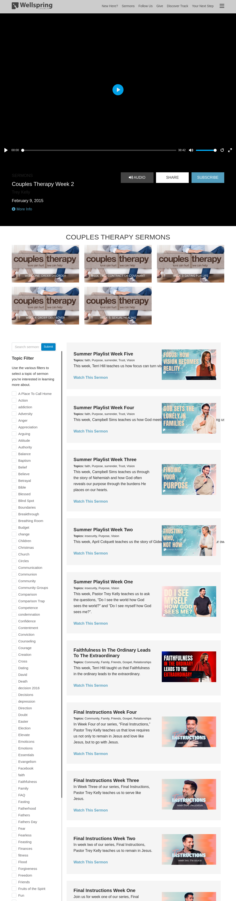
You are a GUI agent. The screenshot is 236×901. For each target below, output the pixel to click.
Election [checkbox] (24, 728)
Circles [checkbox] (23, 561)
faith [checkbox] (21, 775)
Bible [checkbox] (22, 487)
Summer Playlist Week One (103, 581)
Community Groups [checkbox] (33, 588)
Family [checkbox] (23, 788)
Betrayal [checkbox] (24, 481)
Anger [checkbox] (22, 420)
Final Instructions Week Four (105, 712)
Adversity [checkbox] (25, 414)
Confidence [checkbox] (27, 621)
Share (172, 177)
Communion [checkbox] (27, 574)
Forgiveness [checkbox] (27, 869)
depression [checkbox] (26, 701)
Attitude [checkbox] (24, 440)
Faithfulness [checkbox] (27, 782)
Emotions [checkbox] (25, 748)
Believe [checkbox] (24, 474)
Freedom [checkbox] (25, 875)
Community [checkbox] (27, 581)
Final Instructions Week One (105, 890)
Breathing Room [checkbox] (30, 521)
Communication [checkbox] (30, 568)
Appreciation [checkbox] (27, 427)
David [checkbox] (22, 675)
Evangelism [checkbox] (27, 762)
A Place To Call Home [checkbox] (35, 394)
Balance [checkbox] (24, 454)
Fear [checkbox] (21, 828)
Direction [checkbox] (25, 708)
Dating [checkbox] (23, 668)
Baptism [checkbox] (24, 460)
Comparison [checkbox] (27, 594)
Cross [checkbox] (22, 661)
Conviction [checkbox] (26, 634)
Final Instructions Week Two (104, 838)
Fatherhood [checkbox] (27, 808)
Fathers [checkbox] (24, 815)
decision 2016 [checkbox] (29, 688)
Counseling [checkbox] (26, 641)
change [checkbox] (24, 534)
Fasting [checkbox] (24, 802)
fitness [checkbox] (23, 855)
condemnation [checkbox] (29, 614)
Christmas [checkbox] (26, 547)
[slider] (98, 150)
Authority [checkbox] (25, 447)
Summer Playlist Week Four (104, 407)
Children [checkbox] (24, 541)
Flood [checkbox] (22, 862)
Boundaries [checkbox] (27, 507)
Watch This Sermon (91, 377)
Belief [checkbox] (22, 467)
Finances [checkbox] (25, 848)
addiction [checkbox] (25, 407)
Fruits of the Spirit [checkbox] (31, 889)
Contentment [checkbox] (28, 628)
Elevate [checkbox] (24, 735)
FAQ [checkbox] (21, 795)
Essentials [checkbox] (26, 755)
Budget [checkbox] (23, 527)
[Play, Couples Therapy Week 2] (6, 150)
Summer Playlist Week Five (103, 353)
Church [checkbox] (23, 554)
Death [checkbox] (22, 681)
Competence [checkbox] (28, 608)
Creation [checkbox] (24, 654)
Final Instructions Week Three (106, 780)
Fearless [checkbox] (25, 835)
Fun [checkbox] (21, 895)
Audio (137, 177)
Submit (48, 346)
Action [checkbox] (23, 400)
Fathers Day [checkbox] (27, 822)
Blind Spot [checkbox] (26, 501)
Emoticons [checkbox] (26, 741)
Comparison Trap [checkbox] (31, 601)
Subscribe (207, 177)
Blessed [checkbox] (24, 494)
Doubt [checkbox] (22, 715)
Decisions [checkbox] (25, 695)
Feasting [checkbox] (25, 842)
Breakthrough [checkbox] (28, 514)
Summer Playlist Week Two (103, 529)
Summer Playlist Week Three (105, 459)
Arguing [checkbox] (24, 434)
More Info (22, 209)
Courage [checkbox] (25, 648)
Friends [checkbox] (24, 882)
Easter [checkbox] (23, 721)
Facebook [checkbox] (25, 768)
